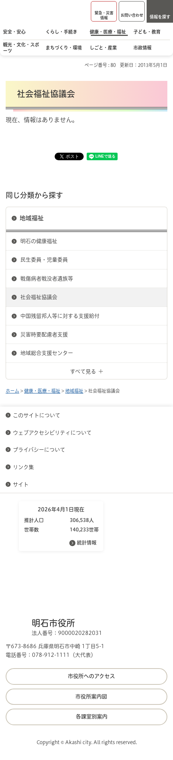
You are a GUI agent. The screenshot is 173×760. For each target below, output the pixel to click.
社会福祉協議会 (38, 297)
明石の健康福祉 (38, 241)
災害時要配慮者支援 (44, 334)
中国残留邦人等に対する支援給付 (60, 316)
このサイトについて (36, 415)
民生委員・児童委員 (44, 259)
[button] (104, 11)
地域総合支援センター (46, 353)
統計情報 (86, 542)
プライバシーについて (39, 449)
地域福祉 (32, 218)
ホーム (12, 391)
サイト (21, 484)
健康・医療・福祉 (42, 391)
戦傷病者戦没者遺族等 (46, 278)
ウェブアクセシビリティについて (52, 432)
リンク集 (23, 467)
